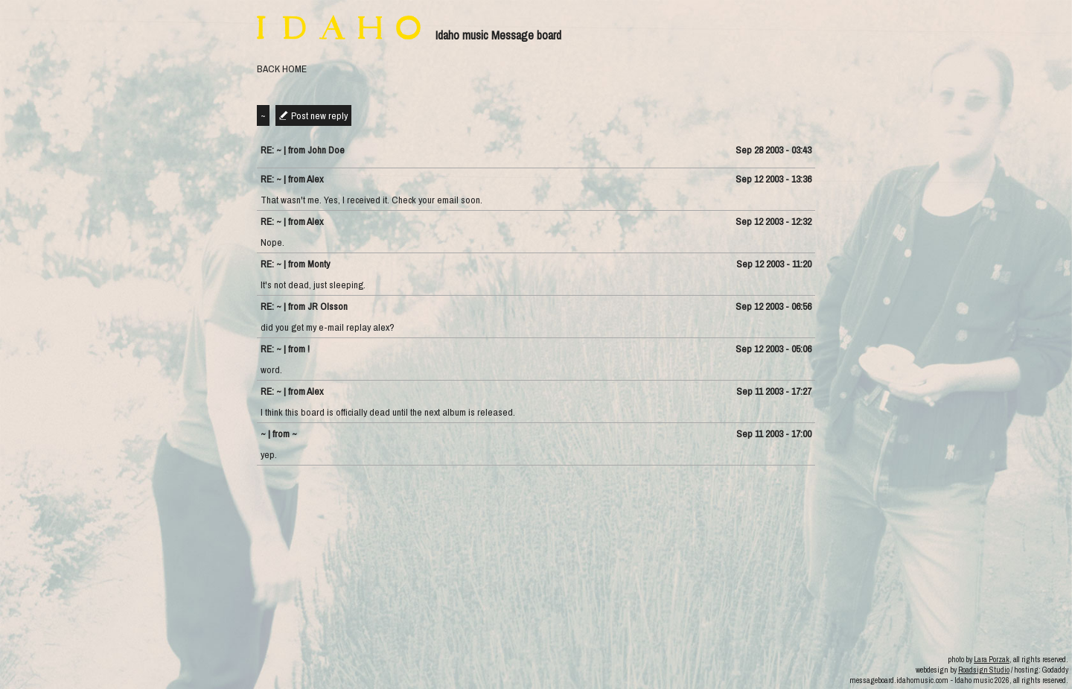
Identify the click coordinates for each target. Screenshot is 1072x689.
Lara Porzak (991, 659)
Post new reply (319, 115)
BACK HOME (282, 68)
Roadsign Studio (983, 669)
